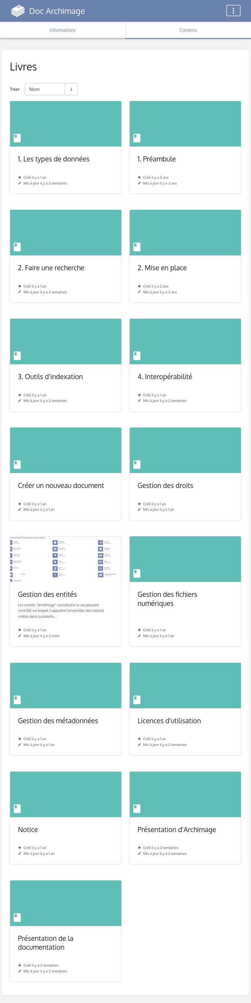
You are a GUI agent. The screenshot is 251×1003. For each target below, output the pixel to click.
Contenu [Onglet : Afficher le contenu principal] (188, 30)
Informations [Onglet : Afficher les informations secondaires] (62, 30)
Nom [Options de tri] (34, 89)
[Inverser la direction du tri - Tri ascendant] (70, 89)
